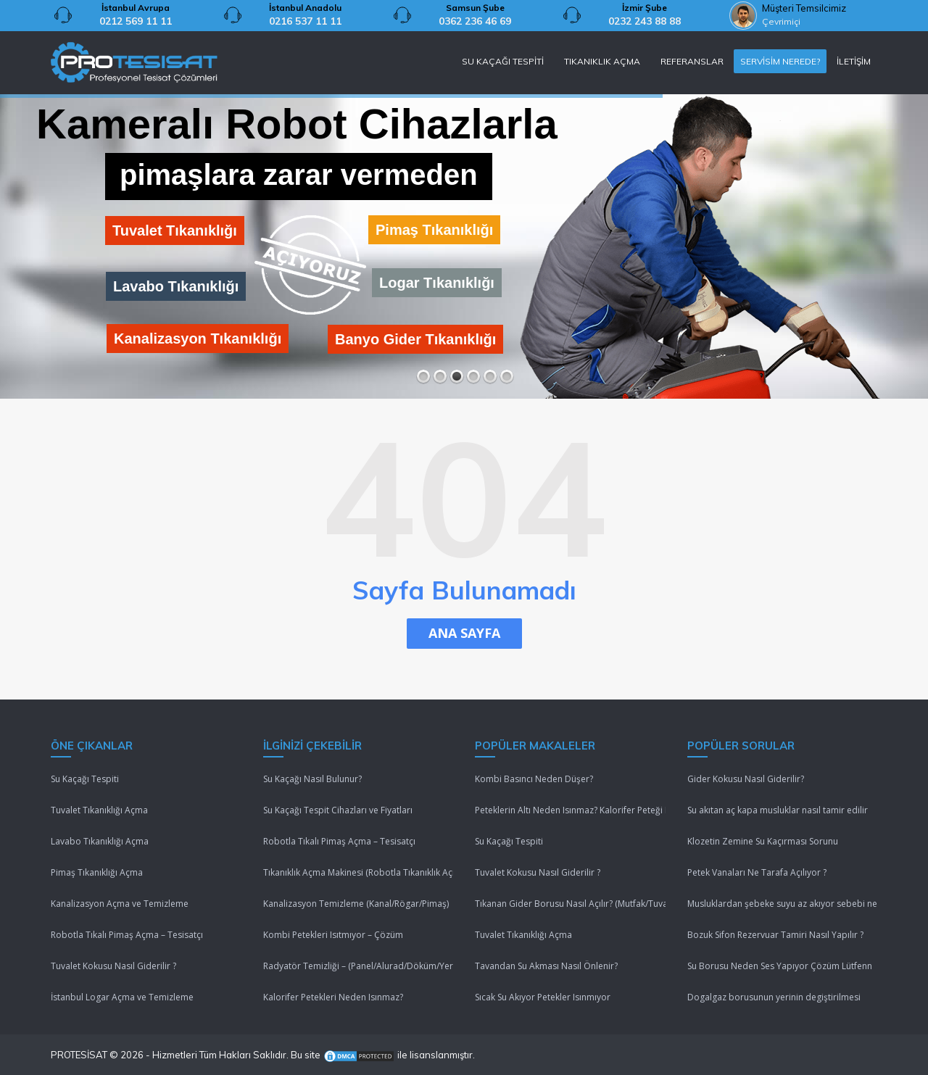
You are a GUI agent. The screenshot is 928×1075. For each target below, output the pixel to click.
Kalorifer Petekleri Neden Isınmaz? (333, 997)
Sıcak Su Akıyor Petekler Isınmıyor (542, 997)
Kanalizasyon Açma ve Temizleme (119, 903)
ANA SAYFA (464, 633)
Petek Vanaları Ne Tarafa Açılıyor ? (756, 872)
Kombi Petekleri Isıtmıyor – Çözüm (333, 935)
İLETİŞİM (854, 61)
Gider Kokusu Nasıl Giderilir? (745, 779)
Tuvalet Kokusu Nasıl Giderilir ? (113, 966)
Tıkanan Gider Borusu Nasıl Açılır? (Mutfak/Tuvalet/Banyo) (570, 903)
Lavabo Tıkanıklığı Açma (100, 841)
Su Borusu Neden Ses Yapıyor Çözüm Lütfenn (779, 966)
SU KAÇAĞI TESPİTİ (503, 61)
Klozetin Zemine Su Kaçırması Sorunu (762, 841)
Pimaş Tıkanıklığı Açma (97, 872)
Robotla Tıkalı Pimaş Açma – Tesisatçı (127, 935)
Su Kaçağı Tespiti (85, 779)
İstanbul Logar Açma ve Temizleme (122, 997)
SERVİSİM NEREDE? (780, 61)
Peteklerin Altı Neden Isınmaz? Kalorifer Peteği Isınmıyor (570, 810)
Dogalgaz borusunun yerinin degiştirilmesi (774, 997)
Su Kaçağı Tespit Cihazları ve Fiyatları (338, 810)
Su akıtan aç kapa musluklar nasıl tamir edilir (777, 810)
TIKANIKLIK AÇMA (602, 61)
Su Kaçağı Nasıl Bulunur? (312, 779)
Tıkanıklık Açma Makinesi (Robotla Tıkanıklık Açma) (358, 872)
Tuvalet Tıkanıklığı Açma (99, 810)
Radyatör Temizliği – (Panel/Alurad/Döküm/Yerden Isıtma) (358, 966)
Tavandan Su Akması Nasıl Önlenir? (546, 966)
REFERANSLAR (692, 61)
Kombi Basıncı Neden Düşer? (534, 779)
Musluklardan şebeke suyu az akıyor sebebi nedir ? (782, 903)
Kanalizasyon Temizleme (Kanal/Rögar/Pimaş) (356, 903)
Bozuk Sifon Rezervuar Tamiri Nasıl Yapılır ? (775, 935)
